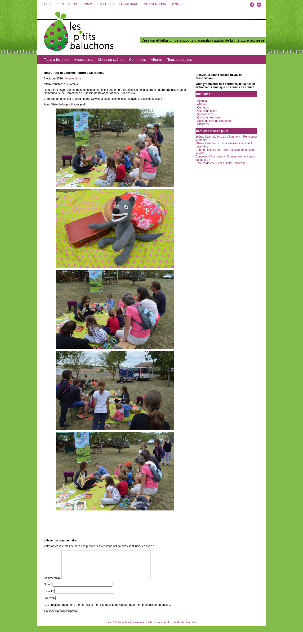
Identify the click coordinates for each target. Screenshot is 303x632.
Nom (48, 590)
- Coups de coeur (206, 111)
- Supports (202, 124)
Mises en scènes (111, 59)
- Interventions (72, 78)
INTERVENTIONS (154, 4)
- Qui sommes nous (208, 117)
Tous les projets (179, 59)
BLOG (47, 4)
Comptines (137, 59)
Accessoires (83, 59)
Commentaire (52, 583)
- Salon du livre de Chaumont (214, 120)
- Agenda (201, 101)
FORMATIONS (128, 4)
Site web (49, 604)
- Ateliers (201, 104)
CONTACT (88, 4)
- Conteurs (202, 107)
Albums (157, 59)
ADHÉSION (107, 4)
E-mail (49, 597)
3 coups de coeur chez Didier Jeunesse (220, 163)
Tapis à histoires (56, 59)
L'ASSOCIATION (66, 4)
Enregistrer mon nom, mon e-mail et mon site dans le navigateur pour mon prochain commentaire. (109, 610)
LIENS (174, 4)
